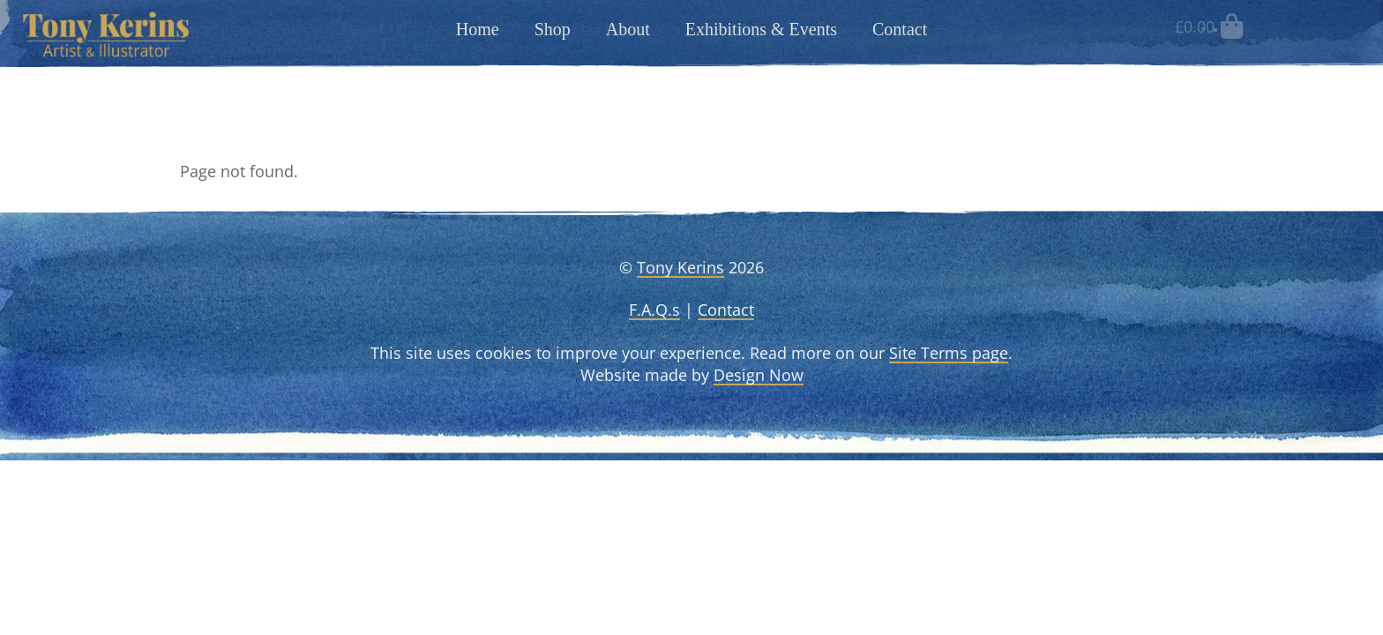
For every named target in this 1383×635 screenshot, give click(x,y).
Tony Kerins (680, 267)
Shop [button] (553, 29)
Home (477, 29)
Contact (899, 29)
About (628, 29)
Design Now (759, 374)
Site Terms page (948, 352)
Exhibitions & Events (761, 29)
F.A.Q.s (654, 309)
